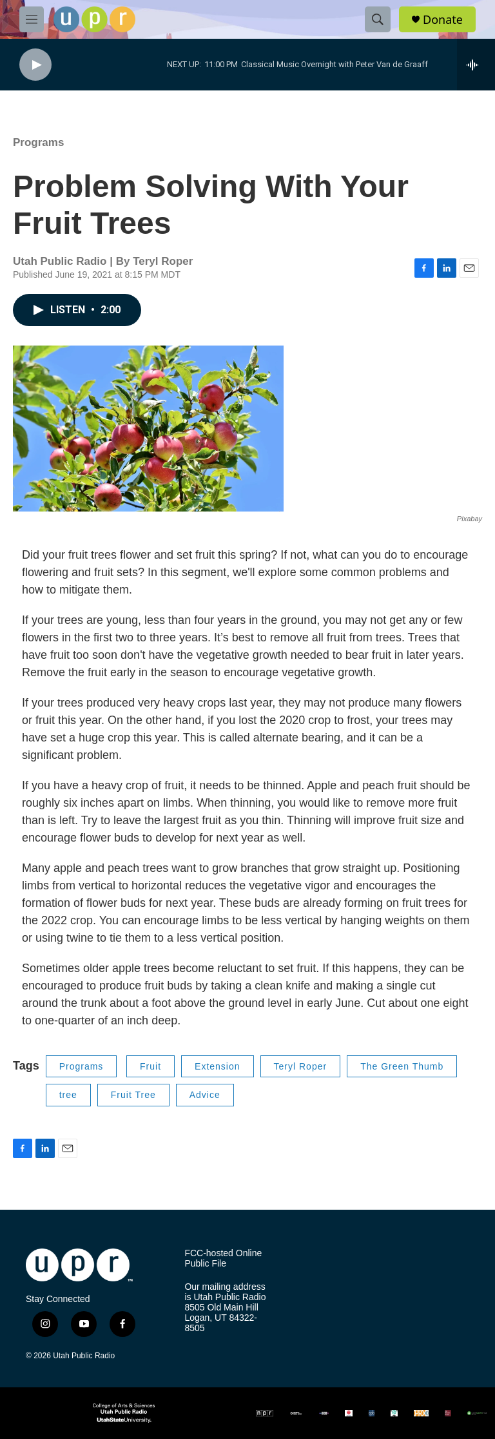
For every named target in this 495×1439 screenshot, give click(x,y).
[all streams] (476, 64)
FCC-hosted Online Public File (223, 1258)
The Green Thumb (401, 1066)
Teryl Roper (300, 1066)
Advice (204, 1095)
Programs (38, 142)
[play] (35, 64)
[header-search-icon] (378, 19)
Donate (443, 19)
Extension (217, 1066)
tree (68, 1095)
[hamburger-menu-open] (31, 19)
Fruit (150, 1066)
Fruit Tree (133, 1095)
